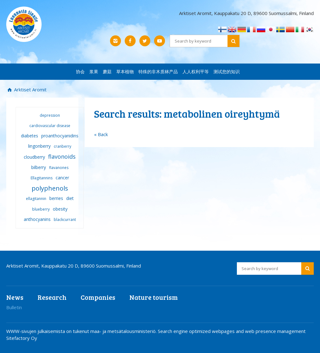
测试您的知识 (226, 71)
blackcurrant (65, 219)
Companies (98, 297)
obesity (60, 209)
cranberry (62, 146)
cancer (62, 178)
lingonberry (39, 146)
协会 (80, 71)
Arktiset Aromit (30, 89)
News (14, 297)
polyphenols (50, 188)
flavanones (58, 167)
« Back (101, 134)
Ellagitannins (41, 178)
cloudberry (34, 157)
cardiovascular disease (49, 125)
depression (50, 115)
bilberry (38, 167)
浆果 (93, 71)
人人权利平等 (195, 71)
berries (56, 198)
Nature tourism (153, 297)
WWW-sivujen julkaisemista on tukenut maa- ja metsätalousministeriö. (82, 331)
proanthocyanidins (59, 136)
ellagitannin (36, 198)
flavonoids (62, 156)
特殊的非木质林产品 (158, 71)
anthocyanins (37, 219)
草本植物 (125, 71)
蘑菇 (107, 71)
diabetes (29, 136)
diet (70, 198)
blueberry (41, 209)
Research (52, 297)
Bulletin (14, 307)
